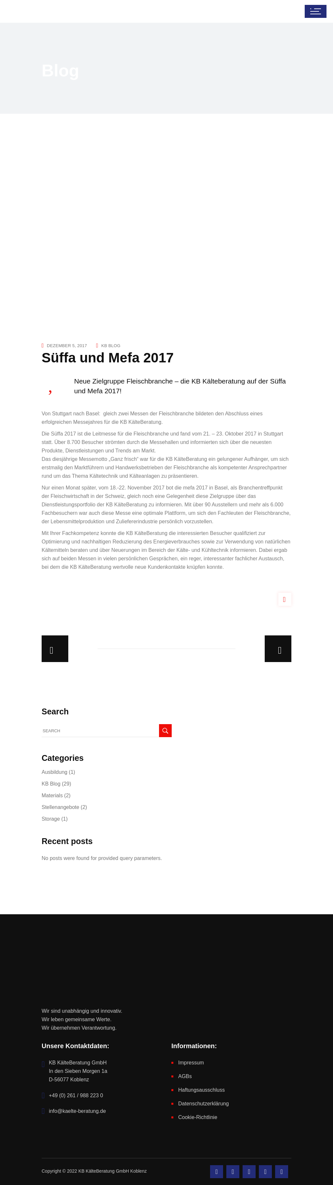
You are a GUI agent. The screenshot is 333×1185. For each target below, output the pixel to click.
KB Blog (110, 345)
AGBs (185, 1076)
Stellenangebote (60, 807)
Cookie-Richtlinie (197, 1117)
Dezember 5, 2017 (67, 345)
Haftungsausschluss (201, 1090)
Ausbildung (54, 772)
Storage (51, 819)
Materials (52, 795)
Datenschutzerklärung (203, 1103)
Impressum (191, 1062)
